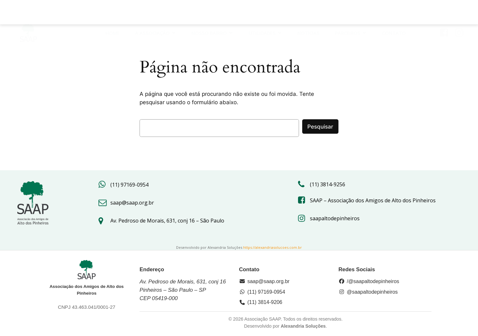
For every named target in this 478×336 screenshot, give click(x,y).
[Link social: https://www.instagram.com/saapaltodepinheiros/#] (461, 13)
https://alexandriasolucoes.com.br (272, 247)
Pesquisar (320, 126)
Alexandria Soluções (303, 326)
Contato (394, 13)
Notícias (308, 13)
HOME (113, 13)
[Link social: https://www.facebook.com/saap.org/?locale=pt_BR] (446, 13)
